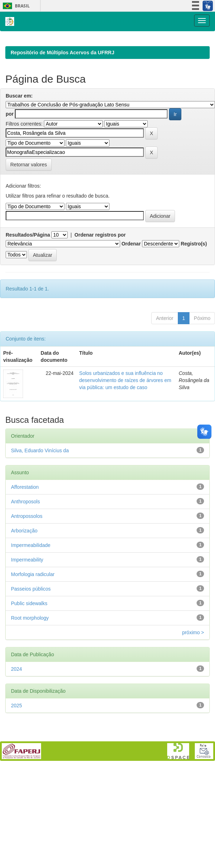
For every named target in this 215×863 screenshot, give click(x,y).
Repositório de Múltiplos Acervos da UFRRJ (62, 145)
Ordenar (131, 336)
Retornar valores (28, 257)
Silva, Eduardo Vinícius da (40, 543)
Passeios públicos (31, 681)
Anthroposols (25, 594)
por (10, 206)
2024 (16, 761)
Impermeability (27, 652)
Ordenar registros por (100, 327)
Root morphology (30, 710)
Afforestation (25, 579)
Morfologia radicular (33, 666)
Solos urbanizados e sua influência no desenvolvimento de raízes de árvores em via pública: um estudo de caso (125, 472)
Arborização (24, 623)
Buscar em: (19, 188)
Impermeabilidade (30, 637)
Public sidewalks (29, 695)
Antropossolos (27, 608)
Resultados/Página (28, 327)
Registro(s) (194, 336)
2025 (16, 798)
